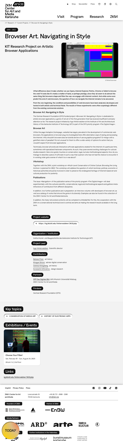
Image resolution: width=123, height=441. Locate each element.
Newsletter (83, 4)
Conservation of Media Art (22, 316)
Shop (74, 4)
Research (97, 16)
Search (116, 4)
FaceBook (94, 388)
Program (77, 16)
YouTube (105, 388)
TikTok (110, 388)
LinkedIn (116, 388)
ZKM (114, 16)
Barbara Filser (38, 259)
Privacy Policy (18, 388)
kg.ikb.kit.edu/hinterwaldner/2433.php (19, 377)
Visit (60, 16)
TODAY (10, 430)
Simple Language (99, 4)
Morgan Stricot (39, 262)
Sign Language (105, 4)
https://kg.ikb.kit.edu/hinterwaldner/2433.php (58, 223)
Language (110, 4)
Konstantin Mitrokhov (41, 269)
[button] (90, 60)
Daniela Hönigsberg (40, 266)
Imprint (8, 388)
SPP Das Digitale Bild (41, 279)
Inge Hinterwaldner (40, 248)
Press (93, 4)
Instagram (99, 388)
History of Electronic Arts (57, 316)
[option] (23, 347)
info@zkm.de (54, 397)
